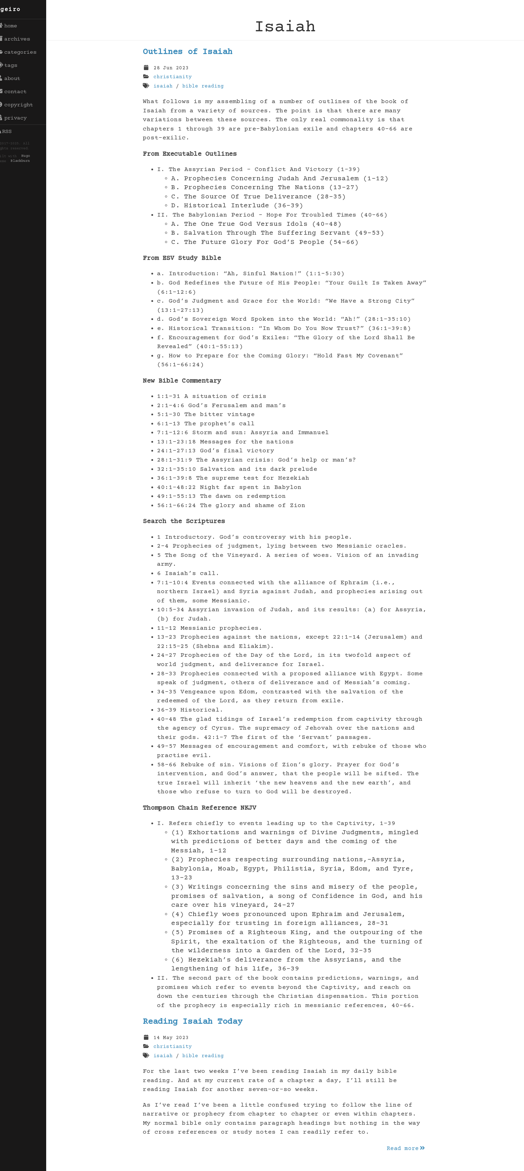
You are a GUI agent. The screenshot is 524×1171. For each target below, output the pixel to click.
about (16, 78)
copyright (22, 105)
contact (19, 92)
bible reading (206, 86)
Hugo (32, 156)
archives (20, 39)
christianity (176, 77)
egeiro (16, 9)
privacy (19, 118)
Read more (410, 1148)
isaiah (166, 86)
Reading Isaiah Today (196, 1022)
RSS (11, 131)
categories (24, 52)
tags (14, 65)
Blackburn (27, 161)
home (14, 26)
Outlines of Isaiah (191, 52)
